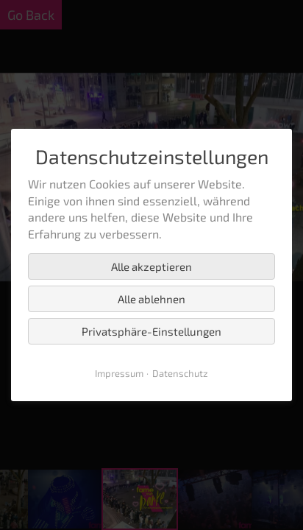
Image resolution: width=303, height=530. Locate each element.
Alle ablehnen (151, 298)
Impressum (119, 373)
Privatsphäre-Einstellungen (151, 331)
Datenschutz (180, 373)
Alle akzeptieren (151, 266)
